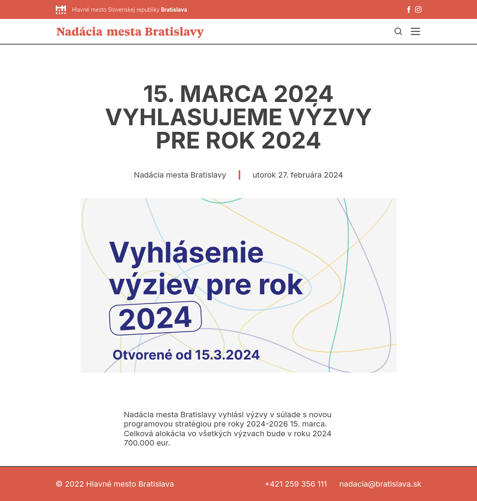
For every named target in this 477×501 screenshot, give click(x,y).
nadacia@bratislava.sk (380, 484)
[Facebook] (408, 9)
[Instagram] (418, 9)
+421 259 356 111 (296, 484)
